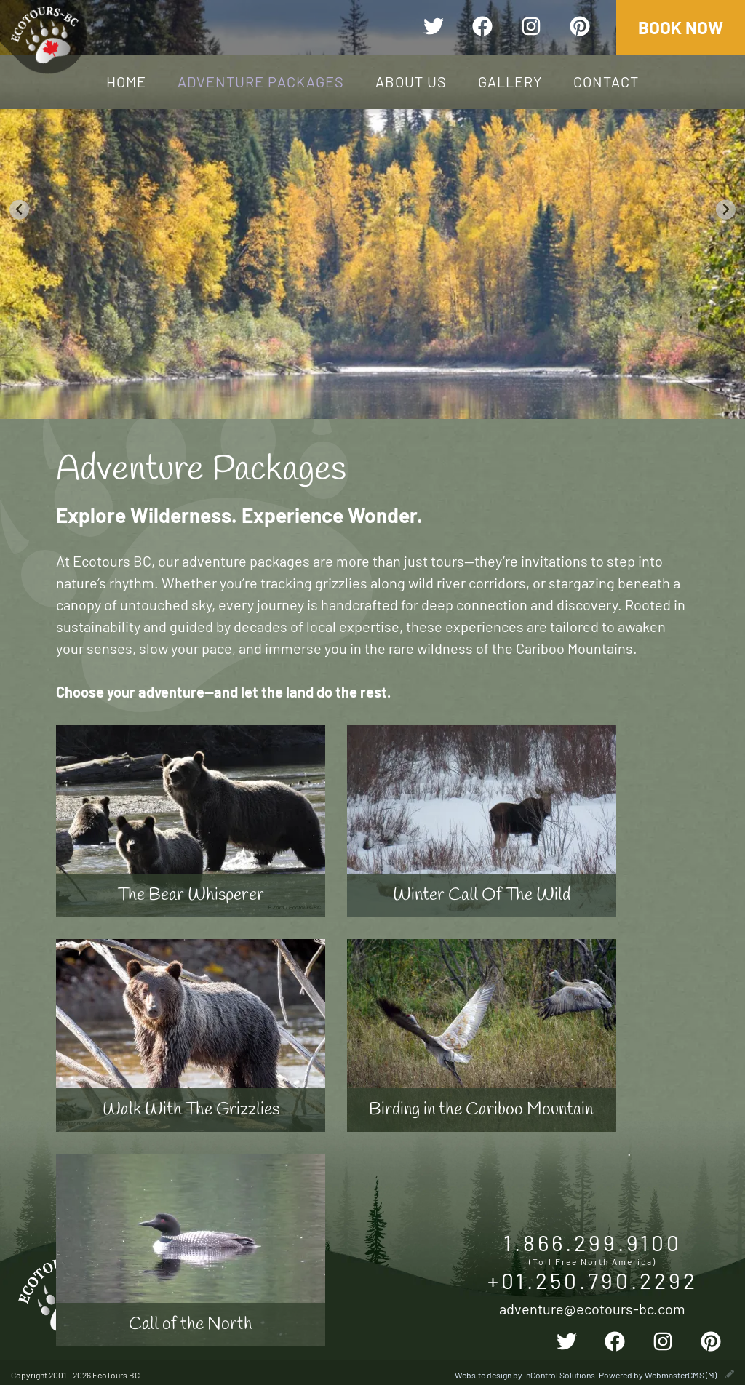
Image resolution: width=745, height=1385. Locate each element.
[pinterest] (579, 28)
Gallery (510, 81)
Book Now (680, 27)
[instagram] (531, 28)
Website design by (525, 1375)
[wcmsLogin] (729, 1375)
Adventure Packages (261, 81)
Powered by (658, 1375)
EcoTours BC (45, 35)
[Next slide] (726, 210)
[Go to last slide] (19, 210)
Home (126, 81)
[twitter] (433, 28)
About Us (411, 81)
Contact (606, 81)
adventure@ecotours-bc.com (592, 1308)
